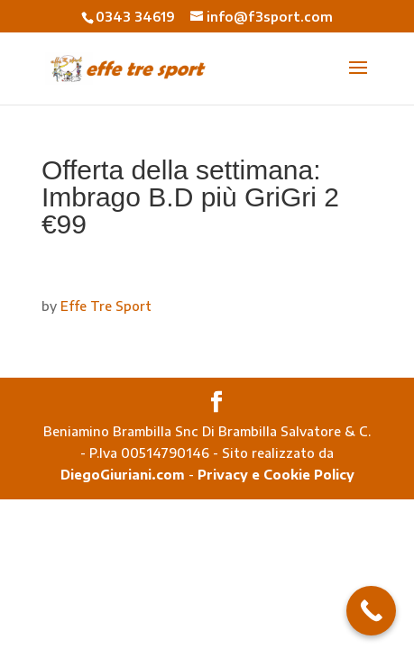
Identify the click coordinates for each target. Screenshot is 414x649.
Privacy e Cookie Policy (276, 474)
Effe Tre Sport (106, 306)
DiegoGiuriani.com (122, 474)
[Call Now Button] (371, 610)
